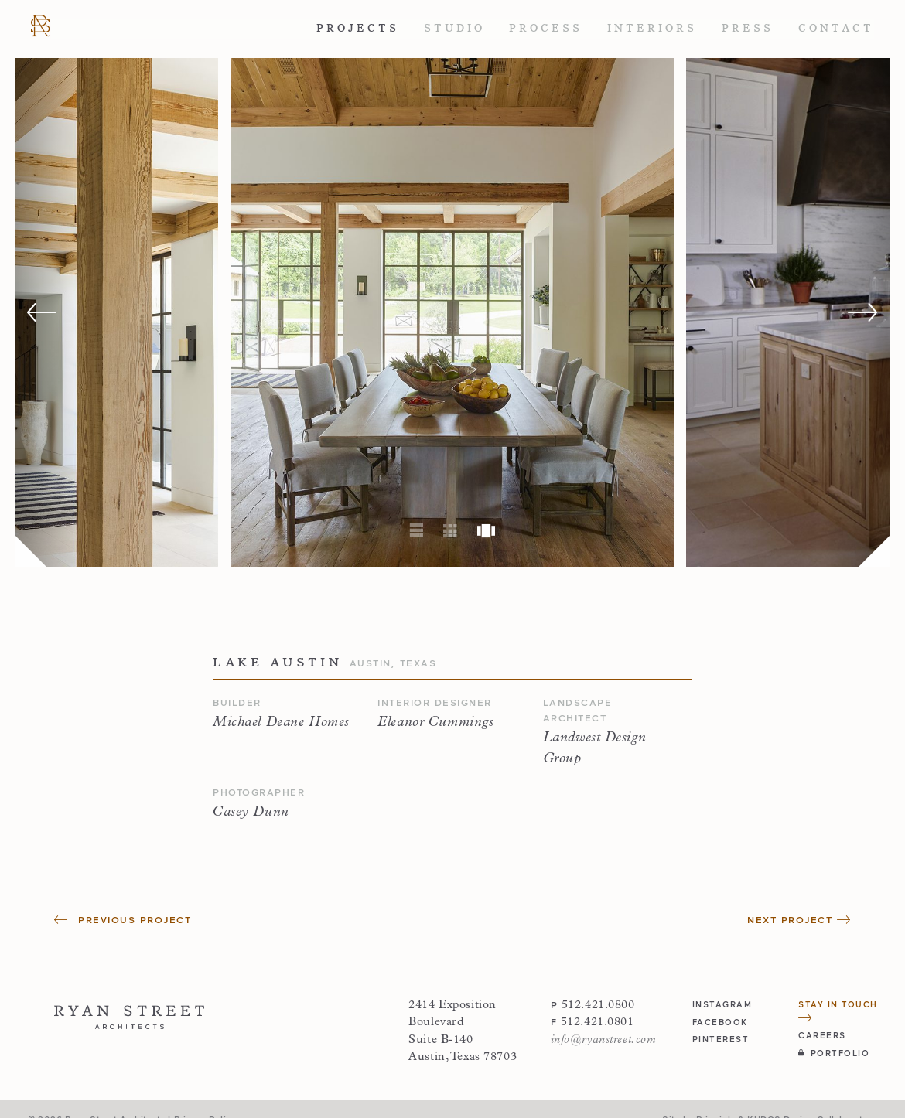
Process (545, 28)
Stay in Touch (838, 1010)
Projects (357, 28)
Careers (822, 1035)
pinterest (721, 1039)
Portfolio (833, 1053)
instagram (722, 1004)
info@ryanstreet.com (604, 1040)
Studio (454, 28)
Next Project (799, 919)
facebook (720, 1022)
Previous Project (122, 919)
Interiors (652, 28)
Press (748, 28)
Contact (836, 28)
